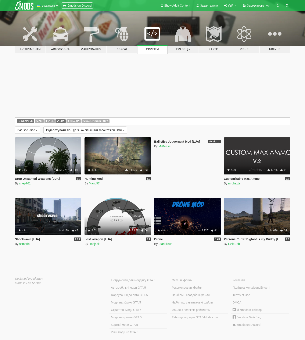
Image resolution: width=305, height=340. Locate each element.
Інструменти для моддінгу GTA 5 (133, 280)
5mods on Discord (247, 325)
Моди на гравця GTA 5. (127, 317)
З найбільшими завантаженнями (85, 130)
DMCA (237, 302)
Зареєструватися (256, 5)
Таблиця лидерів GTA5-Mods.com (195, 317)
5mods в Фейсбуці (247, 317)
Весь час (27, 130)
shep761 (25, 183)
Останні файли (182, 280)
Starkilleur (165, 244)
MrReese (164, 146)
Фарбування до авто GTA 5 (129, 295)
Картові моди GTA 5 (124, 324)
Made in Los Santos (28, 283)
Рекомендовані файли (187, 287)
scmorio (24, 244)
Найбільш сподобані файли (191, 295)
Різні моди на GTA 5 (124, 332)
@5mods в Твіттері (247, 310)
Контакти (239, 280)
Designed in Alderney (29, 278)
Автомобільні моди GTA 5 (128, 287)
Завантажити (207, 5)
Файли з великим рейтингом (191, 310)
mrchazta (234, 183)
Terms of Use (241, 295)
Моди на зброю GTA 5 (126, 302)
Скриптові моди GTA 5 (126, 310)
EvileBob (234, 244)
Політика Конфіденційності (251, 287)
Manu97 (94, 183)
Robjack (94, 244)
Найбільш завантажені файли (192, 302)
